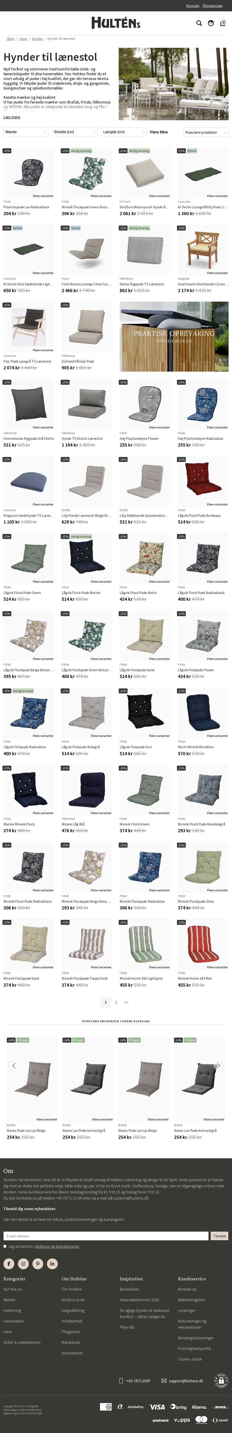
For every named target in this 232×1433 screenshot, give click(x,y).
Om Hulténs (72, 1289)
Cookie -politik (190, 1359)
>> (126, 1002)
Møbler (9, 1299)
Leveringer (187, 1310)
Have (23, 38)
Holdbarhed (72, 1321)
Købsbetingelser (191, 1299)
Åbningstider (213, 5)
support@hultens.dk (131, 1198)
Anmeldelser (72, 1353)
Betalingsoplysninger (196, 1337)
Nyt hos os (12, 1289)
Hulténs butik (73, 1299)
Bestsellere (129, 1289)
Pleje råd (127, 1327)
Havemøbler (13, 1321)
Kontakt (192, 5)
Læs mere (11, 117)
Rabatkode (71, 1342)
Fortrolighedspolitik (194, 1348)
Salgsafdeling (73, 1310)
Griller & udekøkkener (22, 1342)
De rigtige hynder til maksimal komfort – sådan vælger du (144, 1313)
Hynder (37, 38)
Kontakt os (187, 1289)
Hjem (10, 38)
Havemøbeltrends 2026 (139, 1299)
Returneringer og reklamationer (192, 1324)
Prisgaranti (71, 1331)
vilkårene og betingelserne (56, 1246)
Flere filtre (159, 132)
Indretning (12, 1310)
